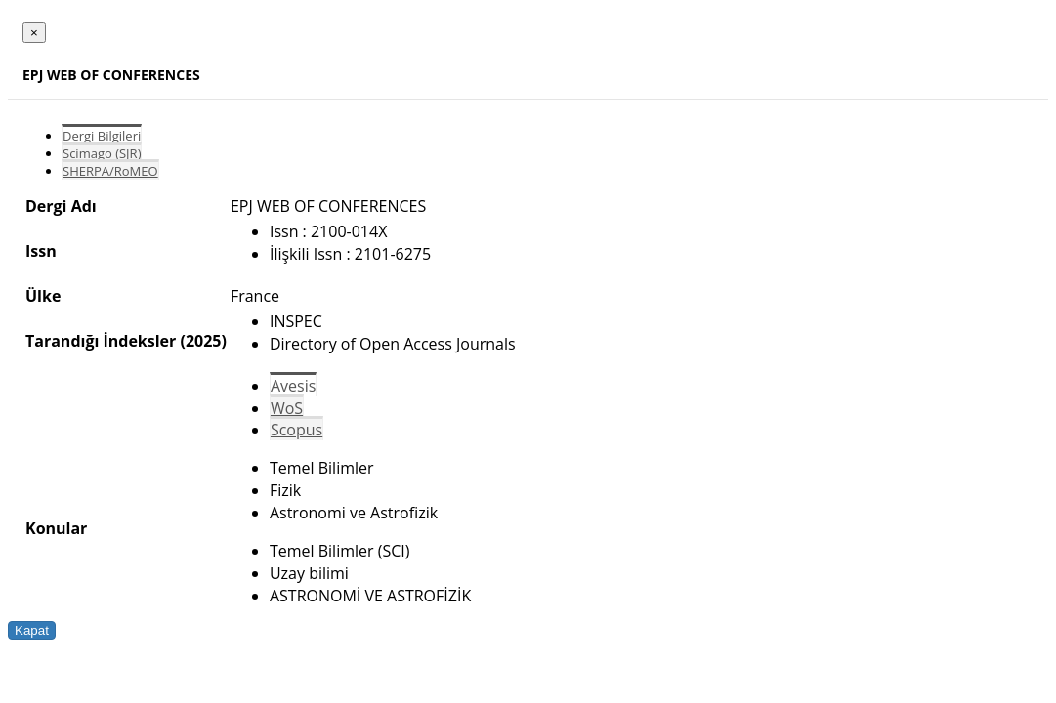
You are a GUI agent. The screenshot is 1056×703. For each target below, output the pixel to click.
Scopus (296, 429)
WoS (287, 408)
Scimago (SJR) (102, 153)
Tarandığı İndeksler (100, 341)
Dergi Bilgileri (102, 136)
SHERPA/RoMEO (110, 171)
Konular (56, 528)
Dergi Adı (61, 206)
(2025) (203, 341)
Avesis (293, 385)
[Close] (34, 32)
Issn (41, 251)
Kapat (32, 630)
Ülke (43, 296)
